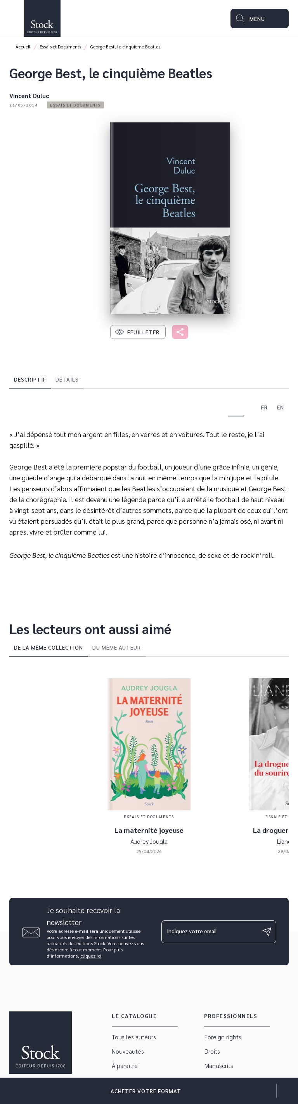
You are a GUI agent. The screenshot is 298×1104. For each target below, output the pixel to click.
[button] (75, 104)
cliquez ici (90, 956)
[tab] (30, 379)
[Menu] (259, 18)
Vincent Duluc (29, 95)
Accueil (23, 46)
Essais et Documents (60, 46)
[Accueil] (41, 18)
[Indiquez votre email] (209, 931)
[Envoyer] (267, 931)
